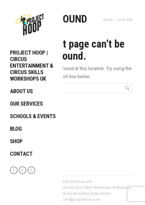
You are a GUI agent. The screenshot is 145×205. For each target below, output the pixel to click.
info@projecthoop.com (81, 199)
